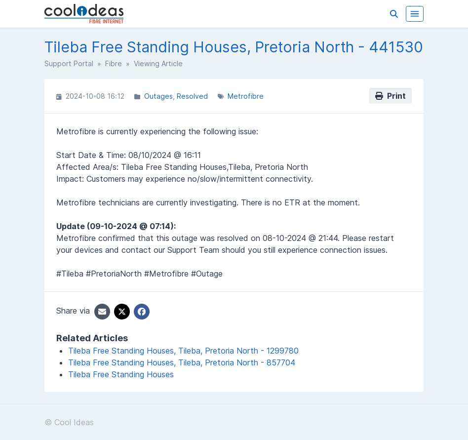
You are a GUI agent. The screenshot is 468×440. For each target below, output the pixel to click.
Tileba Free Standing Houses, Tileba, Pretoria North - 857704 (181, 362)
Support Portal (68, 63)
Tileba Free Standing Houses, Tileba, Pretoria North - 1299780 (183, 351)
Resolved (192, 96)
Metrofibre (246, 96)
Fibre (113, 63)
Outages (158, 96)
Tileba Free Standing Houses (121, 374)
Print (390, 96)
